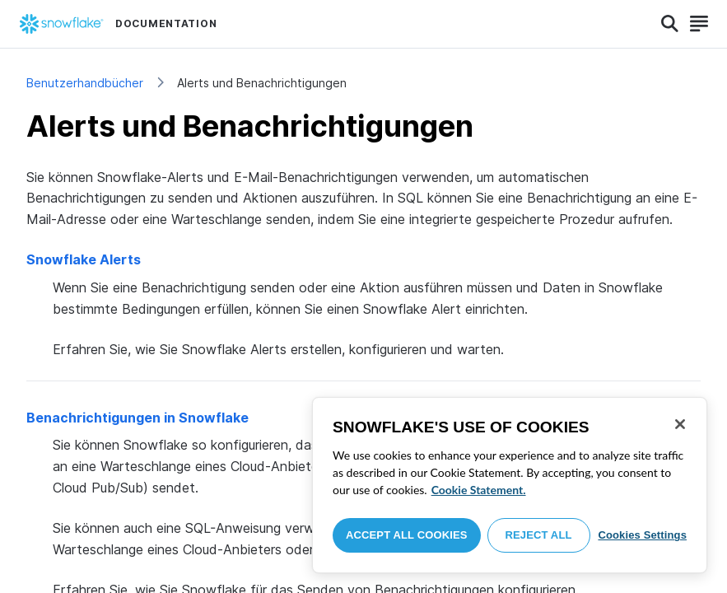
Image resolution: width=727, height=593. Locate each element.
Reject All (539, 535)
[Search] (670, 24)
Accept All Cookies (407, 535)
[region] (509, 485)
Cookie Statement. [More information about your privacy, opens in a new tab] (478, 490)
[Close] (680, 424)
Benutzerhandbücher (84, 83)
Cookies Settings (642, 535)
